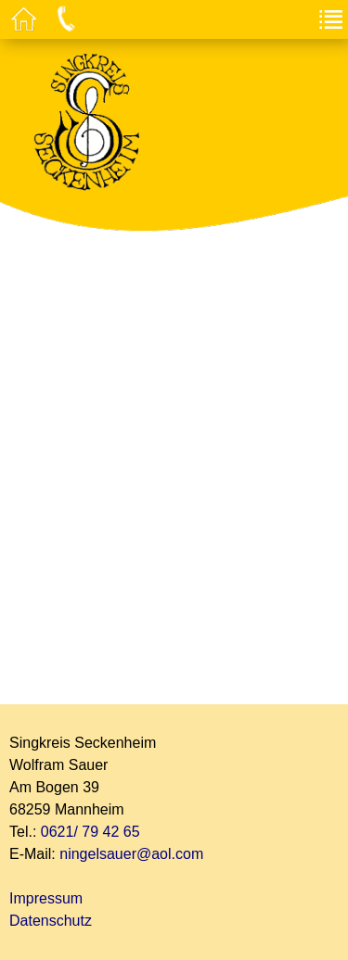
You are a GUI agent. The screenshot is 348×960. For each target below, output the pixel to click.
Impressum (46, 898)
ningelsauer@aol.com (131, 854)
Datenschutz (50, 920)
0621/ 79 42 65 (90, 832)
